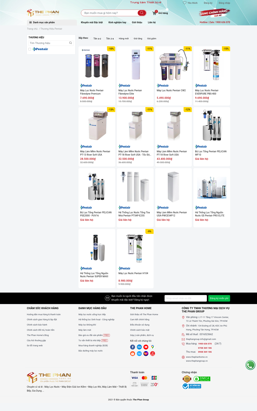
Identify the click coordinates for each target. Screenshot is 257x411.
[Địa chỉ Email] (186, 298)
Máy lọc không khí (88, 324)
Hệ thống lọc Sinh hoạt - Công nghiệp (98, 319)
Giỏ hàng (160, 12)
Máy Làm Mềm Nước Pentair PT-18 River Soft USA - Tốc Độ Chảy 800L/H (134, 153)
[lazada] (145, 353)
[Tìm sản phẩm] (114, 13)
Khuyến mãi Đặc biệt (92, 22)
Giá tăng (137, 38)
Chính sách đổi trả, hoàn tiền (42, 330)
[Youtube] (145, 347)
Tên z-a (108, 38)
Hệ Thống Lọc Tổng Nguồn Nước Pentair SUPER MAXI (94, 275)
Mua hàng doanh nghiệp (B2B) (94, 345)
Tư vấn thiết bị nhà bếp (94, 340)
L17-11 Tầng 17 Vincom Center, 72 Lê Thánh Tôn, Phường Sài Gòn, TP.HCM (208, 321)
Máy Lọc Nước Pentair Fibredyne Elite (130, 92)
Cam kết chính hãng (140, 319)
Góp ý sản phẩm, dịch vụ (143, 335)
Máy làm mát (85, 330)
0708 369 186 (205, 351)
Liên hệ (152, 22)
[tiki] (139, 353)
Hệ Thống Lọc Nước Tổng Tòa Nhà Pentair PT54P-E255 (134, 214)
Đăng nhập (224, 3)
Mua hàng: (191, 347)
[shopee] (132, 353)
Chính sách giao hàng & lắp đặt (43, 319)
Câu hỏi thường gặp (37, 340)
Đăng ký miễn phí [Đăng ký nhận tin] (219, 298)
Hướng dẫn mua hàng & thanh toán (45, 314)
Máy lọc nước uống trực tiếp (93, 314)
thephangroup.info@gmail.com (202, 342)
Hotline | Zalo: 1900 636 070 (215, 22)
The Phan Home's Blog (39, 335)
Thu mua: (191, 355)
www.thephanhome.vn (197, 360)
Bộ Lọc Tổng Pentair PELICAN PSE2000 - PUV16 (96, 214)
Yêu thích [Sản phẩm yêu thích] (190, 3)
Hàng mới (122, 38)
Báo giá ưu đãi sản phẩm (95, 335)
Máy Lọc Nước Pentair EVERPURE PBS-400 (206, 92)
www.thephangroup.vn (198, 364)
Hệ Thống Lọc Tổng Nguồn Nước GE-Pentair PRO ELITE (209, 214)
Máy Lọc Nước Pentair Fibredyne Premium (92, 92)
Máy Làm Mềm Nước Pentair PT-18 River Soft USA (172, 153)
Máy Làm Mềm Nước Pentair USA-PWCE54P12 (172, 214)
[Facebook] (132, 347)
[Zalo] (139, 347)
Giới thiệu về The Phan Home (145, 314)
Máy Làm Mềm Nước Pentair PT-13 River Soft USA (95, 153)
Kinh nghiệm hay (117, 22)
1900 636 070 (206, 347)
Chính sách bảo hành (38, 324)
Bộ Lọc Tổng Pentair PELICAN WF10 (211, 153)
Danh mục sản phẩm (42, 22)
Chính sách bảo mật (140, 330)
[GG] (152, 347)
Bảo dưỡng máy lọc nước (92, 350)
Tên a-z (95, 38)
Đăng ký (208, 3)
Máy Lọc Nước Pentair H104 (133, 273)
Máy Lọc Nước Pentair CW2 (171, 90)
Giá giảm (151, 38)
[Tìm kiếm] (142, 13)
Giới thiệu (137, 22)
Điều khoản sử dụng (140, 324)
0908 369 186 (205, 355)
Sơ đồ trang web (35, 345)
